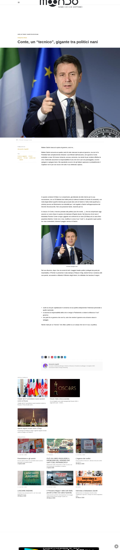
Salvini (21, 159)
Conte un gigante (22, 156)
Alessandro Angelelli (54, 364)
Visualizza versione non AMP (68, 545)
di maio (26, 158)
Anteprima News (22, 37)
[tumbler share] (62, 357)
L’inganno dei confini (83, 429)
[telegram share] (65, 357)
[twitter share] (46, 357)
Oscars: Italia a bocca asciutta (56, 397)
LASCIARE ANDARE (25, 461)
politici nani (32, 158)
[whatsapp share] (59, 357)
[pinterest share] (52, 357)
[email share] (49, 357)
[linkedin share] (55, 357)
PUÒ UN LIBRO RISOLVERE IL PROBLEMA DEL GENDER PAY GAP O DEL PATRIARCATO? (58, 431)
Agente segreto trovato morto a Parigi (88, 397)
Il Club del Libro (22, 425)
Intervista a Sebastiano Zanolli (86, 461)
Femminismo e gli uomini (26, 429)
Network (78, 457)
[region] (60, 18)
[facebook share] (42, 357)
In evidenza (50, 425)
